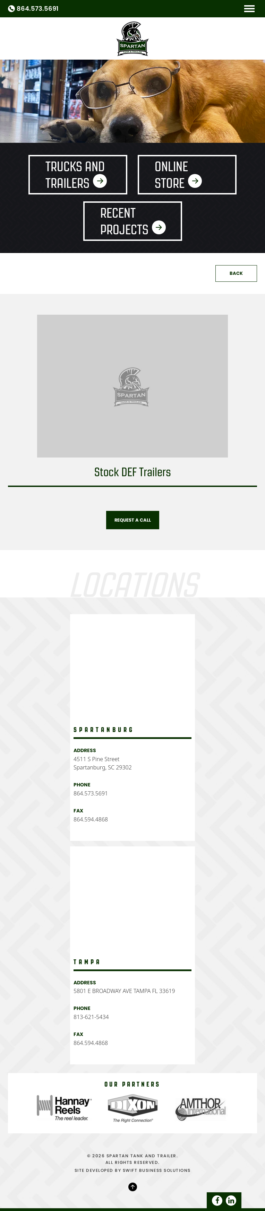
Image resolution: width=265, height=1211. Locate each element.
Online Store (171, 174)
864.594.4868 (91, 819)
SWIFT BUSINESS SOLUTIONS (157, 1170)
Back (236, 273)
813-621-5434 (91, 1017)
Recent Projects (124, 221)
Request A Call (132, 520)
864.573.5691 (38, 8)
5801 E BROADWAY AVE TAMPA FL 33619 (124, 991)
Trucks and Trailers (75, 174)
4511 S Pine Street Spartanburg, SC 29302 (103, 763)
